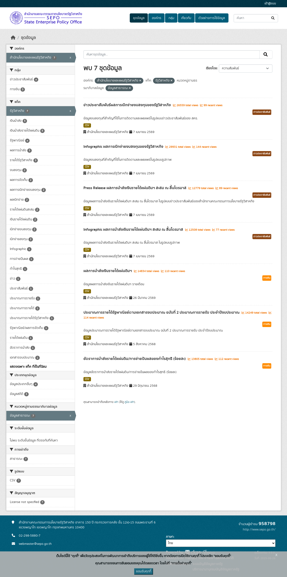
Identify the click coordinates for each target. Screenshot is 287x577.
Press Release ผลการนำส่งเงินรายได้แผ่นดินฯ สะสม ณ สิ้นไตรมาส (135, 188)
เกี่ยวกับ (186, 18)
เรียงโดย (211, 68)
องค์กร (156, 18)
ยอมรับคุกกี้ (143, 571)
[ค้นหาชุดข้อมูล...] (256, 18)
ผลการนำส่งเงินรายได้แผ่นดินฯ (108, 271)
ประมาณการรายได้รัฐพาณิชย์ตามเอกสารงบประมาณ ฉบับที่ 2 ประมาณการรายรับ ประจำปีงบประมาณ (161, 312)
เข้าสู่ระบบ (270, 3)
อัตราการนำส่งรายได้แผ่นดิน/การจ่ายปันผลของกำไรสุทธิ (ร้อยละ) (135, 359)
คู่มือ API (129, 402)
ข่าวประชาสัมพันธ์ (261, 112)
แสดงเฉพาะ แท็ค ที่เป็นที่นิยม (28, 366)
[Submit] (273, 18)
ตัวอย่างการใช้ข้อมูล (211, 18)
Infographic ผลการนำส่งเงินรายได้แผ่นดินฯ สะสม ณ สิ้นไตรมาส (133, 229)
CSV (87, 125)
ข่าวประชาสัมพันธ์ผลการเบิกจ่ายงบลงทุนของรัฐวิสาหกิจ (127, 105)
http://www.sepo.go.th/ (259, 529)
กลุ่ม (171, 18)
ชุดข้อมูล (139, 18)
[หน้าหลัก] (13, 38)
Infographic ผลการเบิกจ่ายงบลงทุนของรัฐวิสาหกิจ (123, 147)
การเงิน (266, 278)
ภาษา (169, 536)
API (116, 402)
